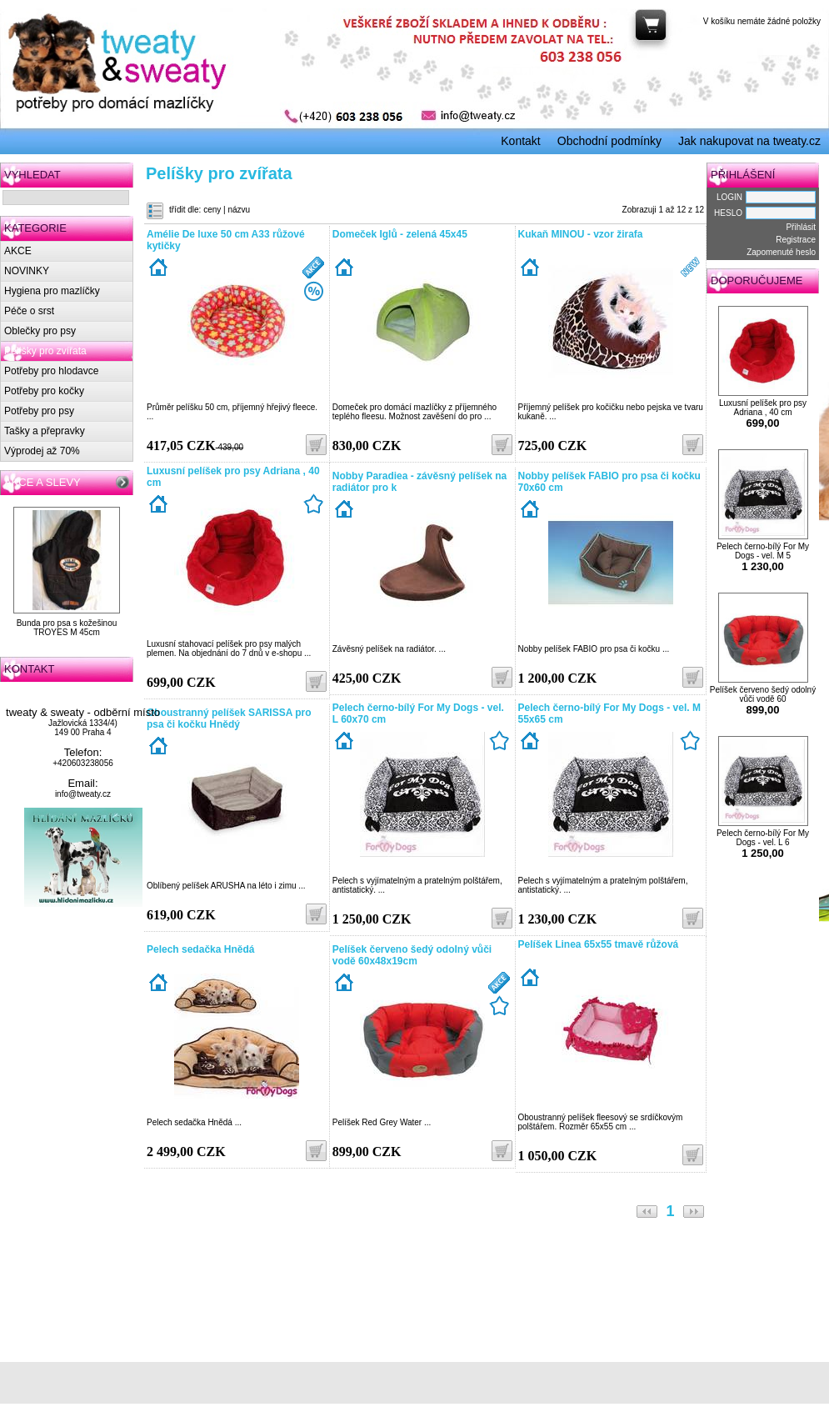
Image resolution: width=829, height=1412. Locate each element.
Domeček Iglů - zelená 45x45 (399, 234)
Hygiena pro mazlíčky (52, 291)
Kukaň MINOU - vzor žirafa (580, 234)
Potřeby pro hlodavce (51, 371)
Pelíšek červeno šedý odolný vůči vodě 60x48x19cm (412, 955)
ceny (212, 209)
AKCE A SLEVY (42, 482)
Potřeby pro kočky (44, 391)
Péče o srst (29, 311)
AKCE (18, 251)
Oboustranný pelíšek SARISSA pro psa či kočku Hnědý (229, 718)
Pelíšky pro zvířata (45, 351)
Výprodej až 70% (42, 451)
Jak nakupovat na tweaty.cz (749, 141)
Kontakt (520, 141)
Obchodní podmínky (609, 141)
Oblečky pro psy (40, 331)
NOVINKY (26, 271)
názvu (238, 209)
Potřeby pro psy (39, 411)
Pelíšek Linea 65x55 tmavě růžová (598, 944)
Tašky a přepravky (44, 431)
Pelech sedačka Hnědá (200, 949)
